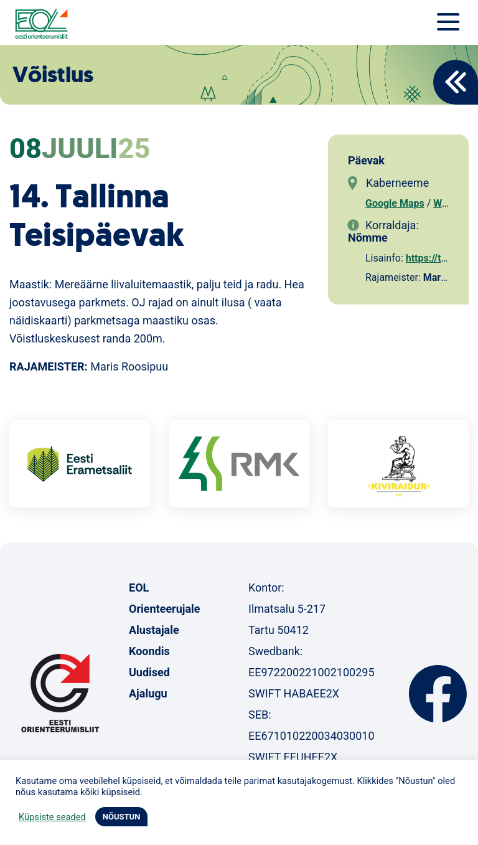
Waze (445, 203)
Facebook (438, 693)
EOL (139, 587)
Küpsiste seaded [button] (52, 817)
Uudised (149, 672)
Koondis (149, 651)
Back (455, 82)
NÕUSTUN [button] (122, 816)
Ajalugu (148, 693)
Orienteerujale (164, 608)
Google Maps (394, 203)
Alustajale (154, 629)
